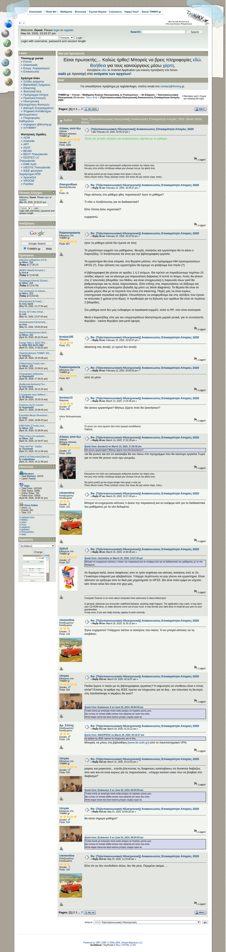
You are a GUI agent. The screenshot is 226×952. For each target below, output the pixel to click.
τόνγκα (64, 675)
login (57, 30)
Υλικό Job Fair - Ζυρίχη (30, 446)
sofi (24, 314)
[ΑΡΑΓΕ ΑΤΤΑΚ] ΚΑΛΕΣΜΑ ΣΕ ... (35, 457)
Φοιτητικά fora (32, 91)
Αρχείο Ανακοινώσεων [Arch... (34, 332)
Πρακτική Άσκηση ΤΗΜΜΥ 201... (35, 353)
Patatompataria (69, 232)
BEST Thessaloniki (35, 154)
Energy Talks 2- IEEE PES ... (33, 343)
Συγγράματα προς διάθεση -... (34, 394)
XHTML (126, 945)
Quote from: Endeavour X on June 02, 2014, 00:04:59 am (113, 707)
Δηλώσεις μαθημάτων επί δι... (33, 260)
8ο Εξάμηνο (148, 94)
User (24, 324)
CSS (133, 945)
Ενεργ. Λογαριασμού (36, 68)
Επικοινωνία (31, 71)
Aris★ (25, 273)
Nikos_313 (27, 262)
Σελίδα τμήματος (33, 81)
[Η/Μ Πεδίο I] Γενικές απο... (32, 426)
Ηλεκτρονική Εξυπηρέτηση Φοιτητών (34, 103)
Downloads (35, 11)
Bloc (118, 945)
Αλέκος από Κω (70, 128)
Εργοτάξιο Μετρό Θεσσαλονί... (34, 415)
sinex (23, 522)
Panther (28, 184)
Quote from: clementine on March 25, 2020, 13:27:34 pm (113, 558)
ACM (26, 137)
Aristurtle (28, 141)
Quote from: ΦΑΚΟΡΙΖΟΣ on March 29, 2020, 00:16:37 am (114, 735)
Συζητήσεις (115, 11)
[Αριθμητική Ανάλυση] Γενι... (33, 384)
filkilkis (24, 520)
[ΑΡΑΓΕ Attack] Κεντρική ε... (33, 270)
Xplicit (63, 548)
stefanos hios (27, 517)
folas (23, 534)
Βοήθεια (98, 65)
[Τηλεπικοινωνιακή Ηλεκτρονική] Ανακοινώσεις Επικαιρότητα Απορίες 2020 (142, 129)
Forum (27, 61)
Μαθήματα (66, 11)
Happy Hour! (131, 11)
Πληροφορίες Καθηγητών (29, 119)
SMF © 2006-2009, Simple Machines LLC (122, 942)
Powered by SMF (91, 942)
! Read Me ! (51, 11)
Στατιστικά (26, 466)
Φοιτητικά (80, 11)
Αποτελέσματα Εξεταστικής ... (33, 322)
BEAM (27, 151)
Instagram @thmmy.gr (37, 124)
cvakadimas (28, 459)
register (68, 30)
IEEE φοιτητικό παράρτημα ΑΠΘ (30, 172)
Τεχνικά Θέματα (98, 11)
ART (26, 144)
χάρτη (168, 65)
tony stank (27, 304)
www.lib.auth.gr (138, 742)
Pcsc (23, 525)
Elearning (29, 88)
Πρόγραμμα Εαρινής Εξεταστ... (34, 280)
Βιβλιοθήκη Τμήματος (36, 84)
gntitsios (25, 529)
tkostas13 (66, 397)
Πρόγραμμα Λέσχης (36, 94)
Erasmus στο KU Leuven (31, 405)
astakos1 (25, 527)
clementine (66, 492)
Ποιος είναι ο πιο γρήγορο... (32, 436)
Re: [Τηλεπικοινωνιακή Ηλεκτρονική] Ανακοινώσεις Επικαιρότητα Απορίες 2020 (145, 185)
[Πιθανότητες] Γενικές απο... (32, 363)
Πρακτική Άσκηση (34, 98)
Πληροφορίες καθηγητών (31, 374)
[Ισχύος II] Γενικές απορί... (32, 312)
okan (24, 418)
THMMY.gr (64, 94)
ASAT (26, 147)
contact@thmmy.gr (172, 86)
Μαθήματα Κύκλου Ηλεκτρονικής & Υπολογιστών (111, 94)
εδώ (197, 59)
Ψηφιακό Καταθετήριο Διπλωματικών (35, 113)
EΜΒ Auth (29, 164)
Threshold (27, 449)
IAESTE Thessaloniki (36, 167)
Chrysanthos (27, 532)
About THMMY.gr (151, 11)
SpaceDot (29, 177)
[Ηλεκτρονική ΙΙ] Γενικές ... (31, 301)
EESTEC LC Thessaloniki (29, 159)
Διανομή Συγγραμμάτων (38, 108)
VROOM (28, 180)
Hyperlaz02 (28, 376)
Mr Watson (27, 397)
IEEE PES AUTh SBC (33, 345)
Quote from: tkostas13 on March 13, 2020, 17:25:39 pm (112, 446)
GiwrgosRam (68, 184)
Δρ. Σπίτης (66, 725)
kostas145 (66, 336)
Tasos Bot (91, 97)
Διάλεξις (26, 355)
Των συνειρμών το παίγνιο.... (33, 291)
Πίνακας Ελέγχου (30, 192)
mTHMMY (29, 127)
